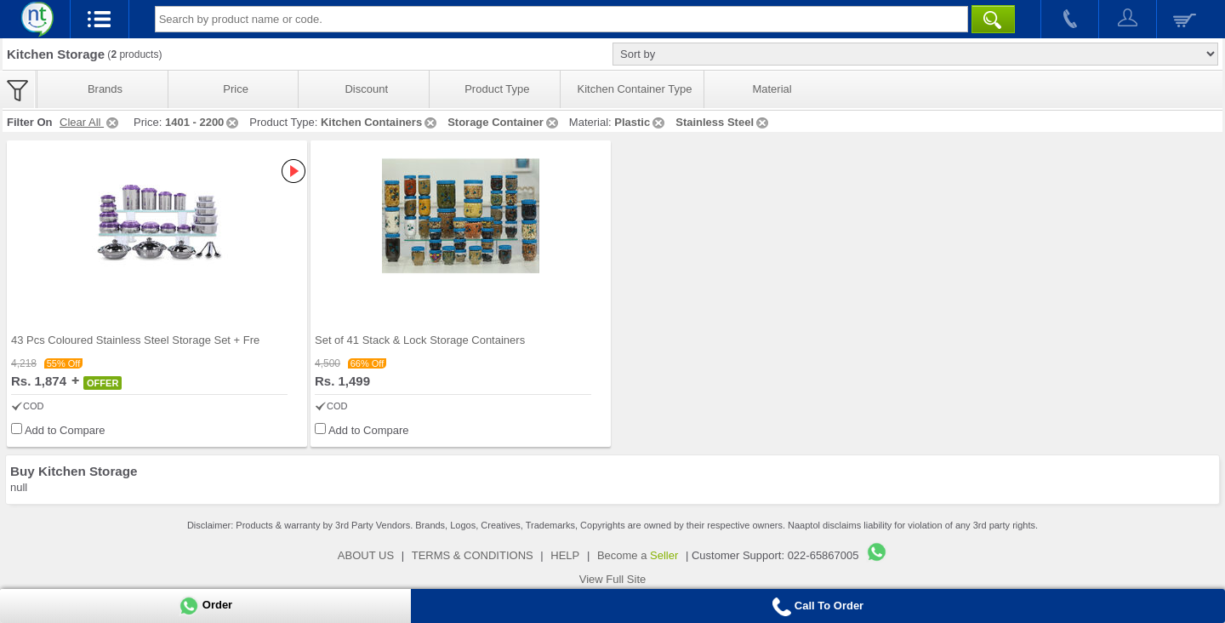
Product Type (496, 89)
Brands (105, 89)
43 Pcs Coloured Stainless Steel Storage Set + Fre (135, 340)
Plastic (640, 122)
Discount (366, 89)
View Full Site (613, 579)
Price (235, 89)
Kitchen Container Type (635, 89)
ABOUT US (366, 555)
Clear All (90, 122)
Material (771, 89)
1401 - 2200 (203, 122)
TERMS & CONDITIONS (472, 555)
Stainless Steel (723, 122)
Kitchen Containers (380, 122)
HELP (564, 555)
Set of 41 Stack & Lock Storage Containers (420, 340)
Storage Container (504, 122)
